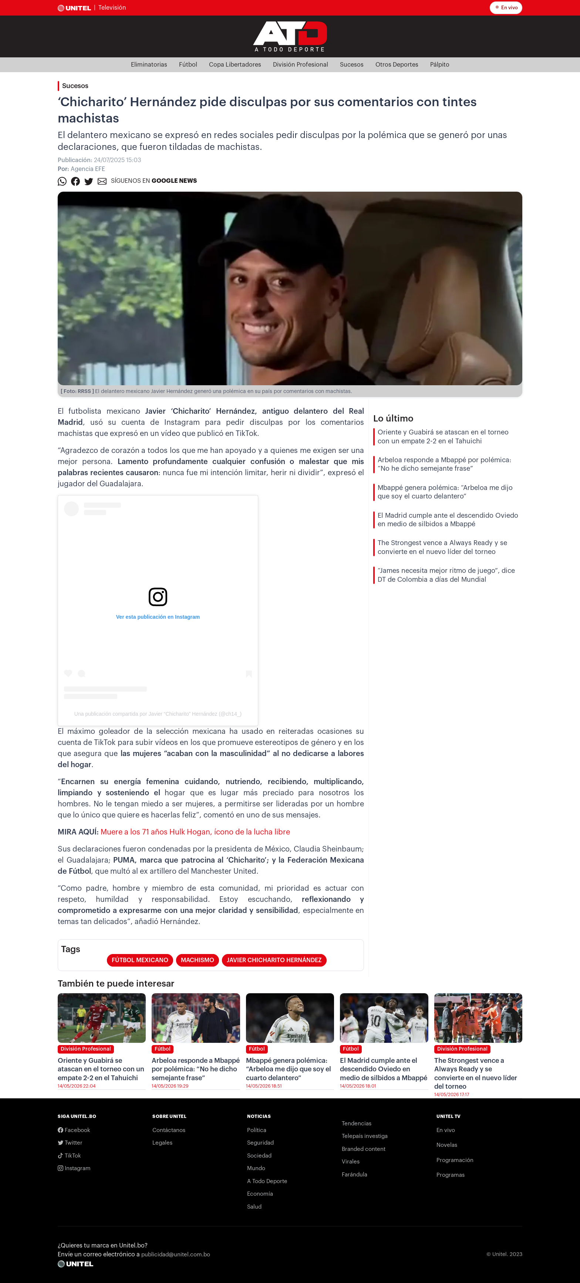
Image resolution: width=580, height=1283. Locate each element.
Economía (260, 1194)
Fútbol (188, 65)
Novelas (446, 1145)
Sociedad (259, 1156)
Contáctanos (168, 1130)
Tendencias (356, 1123)
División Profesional (300, 65)
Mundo (256, 1168)
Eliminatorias (149, 65)
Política (256, 1130)
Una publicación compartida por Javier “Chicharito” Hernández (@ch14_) (158, 714)
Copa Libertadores (235, 65)
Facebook (74, 1130)
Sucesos (352, 65)
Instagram (74, 1168)
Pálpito (439, 65)
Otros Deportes (396, 65)
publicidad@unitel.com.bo (175, 1254)
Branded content (363, 1149)
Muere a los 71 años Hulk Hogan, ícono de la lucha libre (195, 832)
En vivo (506, 7)
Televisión (112, 8)
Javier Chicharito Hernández (274, 960)
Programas (450, 1175)
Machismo (197, 960)
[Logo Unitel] (290, 36)
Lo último (393, 418)
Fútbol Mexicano (140, 960)
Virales (351, 1162)
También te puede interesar (116, 983)
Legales (162, 1143)
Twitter (70, 1143)
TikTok (69, 1156)
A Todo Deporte (267, 1181)
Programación (454, 1160)
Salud (254, 1207)
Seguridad (260, 1143)
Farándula (354, 1175)
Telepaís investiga (365, 1136)
